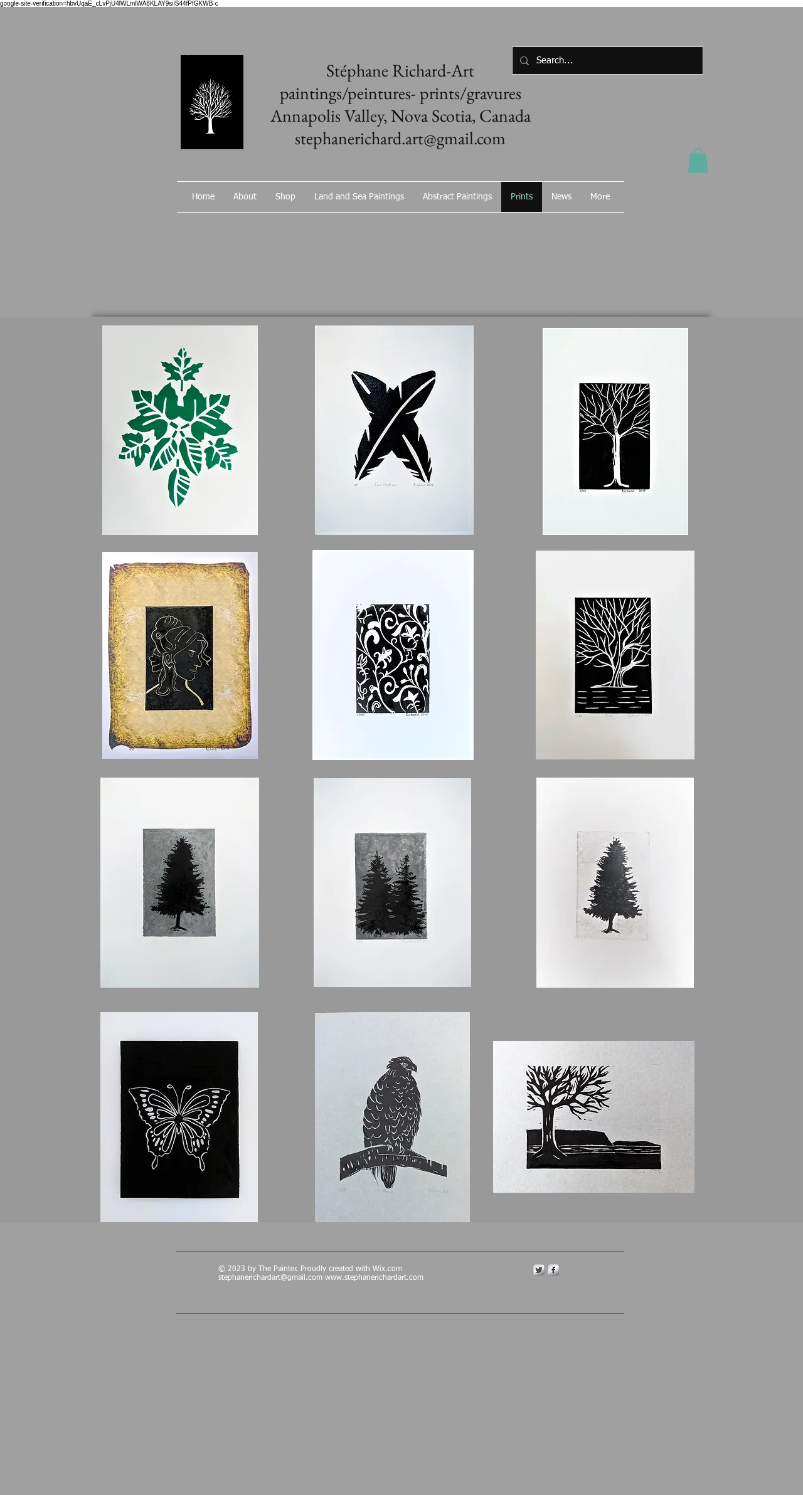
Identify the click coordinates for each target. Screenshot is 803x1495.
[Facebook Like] (555, 230)
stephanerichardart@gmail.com (270, 1278)
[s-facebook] (553, 1270)
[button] (698, 160)
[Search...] (606, 60)
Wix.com (389, 1269)
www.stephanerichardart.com (374, 1278)
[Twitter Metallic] (539, 1270)
